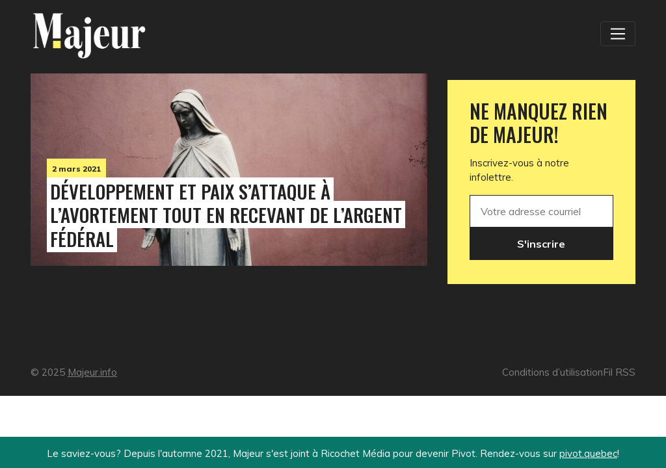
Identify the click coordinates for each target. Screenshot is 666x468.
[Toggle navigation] (617, 33)
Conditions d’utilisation (552, 372)
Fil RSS (619, 372)
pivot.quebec (588, 453)
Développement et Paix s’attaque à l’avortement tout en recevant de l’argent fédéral (226, 215)
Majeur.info (92, 372)
